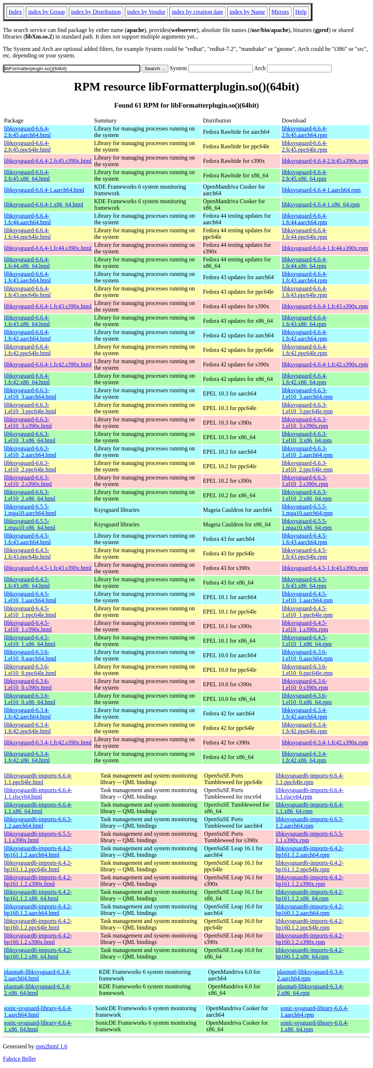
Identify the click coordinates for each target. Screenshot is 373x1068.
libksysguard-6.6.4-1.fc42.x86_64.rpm (304, 379)
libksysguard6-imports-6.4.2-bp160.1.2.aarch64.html (38, 909)
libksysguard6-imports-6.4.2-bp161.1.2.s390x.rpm (309, 880)
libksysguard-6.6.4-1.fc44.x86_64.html (27, 262)
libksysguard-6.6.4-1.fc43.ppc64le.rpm (304, 291)
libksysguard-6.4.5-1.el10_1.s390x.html (28, 626)
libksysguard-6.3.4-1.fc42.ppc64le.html (27, 728)
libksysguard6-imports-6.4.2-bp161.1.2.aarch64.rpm (309, 851)
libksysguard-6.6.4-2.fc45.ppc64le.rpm (304, 146)
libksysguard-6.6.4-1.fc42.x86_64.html (27, 379)
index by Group (46, 12)
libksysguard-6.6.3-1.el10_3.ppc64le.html (30, 408)
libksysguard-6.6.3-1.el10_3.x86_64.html (29, 437)
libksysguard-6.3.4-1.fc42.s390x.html (47, 742)
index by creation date (197, 12)
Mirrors (280, 12)
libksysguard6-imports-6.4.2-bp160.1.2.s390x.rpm (309, 938)
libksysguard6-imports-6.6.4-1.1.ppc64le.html (38, 778)
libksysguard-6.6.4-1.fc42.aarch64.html (27, 335)
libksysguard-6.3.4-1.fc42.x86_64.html (27, 757)
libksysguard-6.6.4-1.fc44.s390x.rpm (325, 248)
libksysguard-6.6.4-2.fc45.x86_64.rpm (304, 175)
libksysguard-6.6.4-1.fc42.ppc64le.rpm (304, 350)
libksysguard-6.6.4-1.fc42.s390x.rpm (325, 364)
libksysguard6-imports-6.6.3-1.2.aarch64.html (38, 822)
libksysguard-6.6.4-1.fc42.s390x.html (47, 364)
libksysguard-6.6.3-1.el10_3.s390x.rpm (305, 422)
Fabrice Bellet (19, 1059)
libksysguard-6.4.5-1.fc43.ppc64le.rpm (304, 553)
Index (15, 12)
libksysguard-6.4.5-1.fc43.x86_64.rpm (304, 582)
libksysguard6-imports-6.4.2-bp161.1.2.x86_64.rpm (309, 895)
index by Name (247, 12)
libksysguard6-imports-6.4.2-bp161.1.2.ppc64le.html (38, 866)
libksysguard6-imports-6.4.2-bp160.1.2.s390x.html (38, 938)
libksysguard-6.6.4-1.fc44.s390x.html (47, 248)
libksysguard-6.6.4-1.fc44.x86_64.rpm (304, 262)
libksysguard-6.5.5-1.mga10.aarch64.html (30, 509)
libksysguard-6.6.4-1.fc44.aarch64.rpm (304, 219)
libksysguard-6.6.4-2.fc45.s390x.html (47, 161)
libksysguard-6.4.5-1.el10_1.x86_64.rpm (306, 640)
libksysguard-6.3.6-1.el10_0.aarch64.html (30, 655)
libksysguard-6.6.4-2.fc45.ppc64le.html (27, 146)
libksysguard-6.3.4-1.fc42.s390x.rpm (325, 742)
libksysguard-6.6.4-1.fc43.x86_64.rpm (304, 320)
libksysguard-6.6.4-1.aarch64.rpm (321, 190)
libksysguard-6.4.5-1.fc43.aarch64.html (27, 539)
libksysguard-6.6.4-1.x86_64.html (43, 204)
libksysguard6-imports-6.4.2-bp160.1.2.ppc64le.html (38, 924)
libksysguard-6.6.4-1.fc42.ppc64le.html (27, 350)
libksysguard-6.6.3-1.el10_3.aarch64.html (30, 393)
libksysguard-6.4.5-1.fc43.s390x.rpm (325, 568)
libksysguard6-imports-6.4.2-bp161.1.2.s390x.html (38, 880)
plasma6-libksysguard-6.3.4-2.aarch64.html (37, 975)
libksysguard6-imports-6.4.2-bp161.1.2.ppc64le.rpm (309, 866)
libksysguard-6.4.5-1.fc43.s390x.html (47, 568)
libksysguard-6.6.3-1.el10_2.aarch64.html (30, 451)
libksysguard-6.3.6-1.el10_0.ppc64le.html (30, 669)
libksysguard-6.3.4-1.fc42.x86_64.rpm (304, 757)
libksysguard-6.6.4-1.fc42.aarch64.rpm (304, 335)
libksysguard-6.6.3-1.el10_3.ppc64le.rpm (307, 408)
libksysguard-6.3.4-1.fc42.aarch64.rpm (304, 713)
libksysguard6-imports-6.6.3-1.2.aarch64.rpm (309, 822)
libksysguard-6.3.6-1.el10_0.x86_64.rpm (306, 698)
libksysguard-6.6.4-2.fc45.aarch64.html (27, 131)
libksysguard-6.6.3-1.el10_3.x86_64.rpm (306, 437)
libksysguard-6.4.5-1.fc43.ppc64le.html (27, 553)
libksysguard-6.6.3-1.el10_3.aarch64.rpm (307, 393)
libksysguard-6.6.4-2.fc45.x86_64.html (27, 175)
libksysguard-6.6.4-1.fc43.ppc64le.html (27, 291)
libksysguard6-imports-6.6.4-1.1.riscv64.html (38, 793)
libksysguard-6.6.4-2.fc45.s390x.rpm (325, 161)
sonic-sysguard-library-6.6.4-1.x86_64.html (38, 1026)
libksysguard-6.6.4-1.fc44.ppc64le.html (27, 233)
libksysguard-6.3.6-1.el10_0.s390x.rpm (305, 684)
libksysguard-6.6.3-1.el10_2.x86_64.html (29, 495)
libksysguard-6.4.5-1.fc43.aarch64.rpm (304, 539)
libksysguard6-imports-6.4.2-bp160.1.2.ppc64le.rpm (309, 924)
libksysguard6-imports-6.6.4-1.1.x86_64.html (38, 808)
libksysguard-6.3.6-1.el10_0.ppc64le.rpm (307, 669)
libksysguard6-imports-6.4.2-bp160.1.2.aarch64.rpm (309, 909)
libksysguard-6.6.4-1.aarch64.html (44, 190)
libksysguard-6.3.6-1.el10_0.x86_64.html (29, 698)
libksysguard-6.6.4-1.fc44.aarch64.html (27, 219)
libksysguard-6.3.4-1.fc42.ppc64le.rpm (304, 728)
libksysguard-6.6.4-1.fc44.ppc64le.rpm (304, 233)
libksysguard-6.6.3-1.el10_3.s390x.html (28, 422)
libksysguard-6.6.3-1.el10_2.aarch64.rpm (307, 451)
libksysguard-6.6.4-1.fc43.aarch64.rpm (304, 277)
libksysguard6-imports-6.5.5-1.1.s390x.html (38, 837)
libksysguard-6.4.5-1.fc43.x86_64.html (27, 582)
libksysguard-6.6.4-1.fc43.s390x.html (47, 306)
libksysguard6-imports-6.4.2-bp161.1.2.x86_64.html (38, 895)
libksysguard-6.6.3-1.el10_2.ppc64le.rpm (307, 466)
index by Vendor (146, 12)
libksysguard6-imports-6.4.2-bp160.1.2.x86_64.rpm (309, 953)
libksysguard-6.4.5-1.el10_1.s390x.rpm (305, 626)
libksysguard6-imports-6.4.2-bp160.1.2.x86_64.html (38, 953)
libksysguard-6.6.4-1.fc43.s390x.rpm (325, 306)
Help (301, 12)
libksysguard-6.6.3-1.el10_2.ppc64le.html (30, 466)
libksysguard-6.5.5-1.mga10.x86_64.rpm (306, 524)
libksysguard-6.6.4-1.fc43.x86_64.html (27, 320)
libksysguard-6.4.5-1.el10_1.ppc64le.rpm (307, 611)
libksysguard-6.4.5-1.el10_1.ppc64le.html (30, 611)
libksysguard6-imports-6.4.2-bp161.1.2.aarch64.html (38, 851)
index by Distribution (96, 12)
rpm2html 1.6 (51, 1046)
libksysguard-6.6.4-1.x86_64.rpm (321, 204)
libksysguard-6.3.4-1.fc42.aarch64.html (27, 713)
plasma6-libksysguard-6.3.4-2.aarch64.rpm (310, 975)
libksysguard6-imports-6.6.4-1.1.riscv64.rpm (309, 793)
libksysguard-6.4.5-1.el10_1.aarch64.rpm (307, 597)
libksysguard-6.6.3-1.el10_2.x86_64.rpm (306, 495)
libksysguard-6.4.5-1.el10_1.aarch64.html (30, 597)
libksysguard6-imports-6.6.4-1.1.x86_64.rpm (309, 808)
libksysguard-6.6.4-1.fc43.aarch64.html (27, 277)
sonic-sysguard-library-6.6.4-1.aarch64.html (38, 1011)
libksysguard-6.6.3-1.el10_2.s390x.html (28, 480)
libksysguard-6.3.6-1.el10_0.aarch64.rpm (307, 655)
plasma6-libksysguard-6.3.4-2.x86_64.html (37, 989)
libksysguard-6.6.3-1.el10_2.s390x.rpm (305, 480)
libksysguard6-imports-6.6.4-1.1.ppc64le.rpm (309, 778)
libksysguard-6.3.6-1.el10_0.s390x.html (28, 684)
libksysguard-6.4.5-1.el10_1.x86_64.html (29, 640)
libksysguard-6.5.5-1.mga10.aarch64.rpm (307, 509)
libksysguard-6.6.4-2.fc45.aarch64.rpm (304, 131)
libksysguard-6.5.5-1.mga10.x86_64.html (29, 524)
